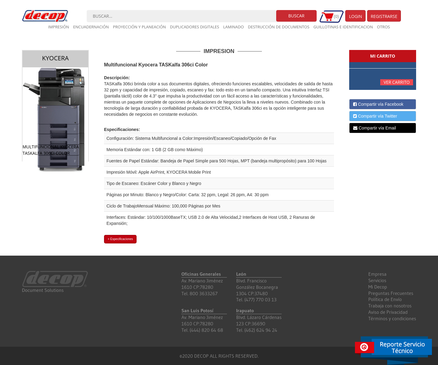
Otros (383, 27)
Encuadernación (91, 27)
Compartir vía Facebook (378, 104)
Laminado (233, 27)
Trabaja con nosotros (390, 306)
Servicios (377, 280)
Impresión (58, 27)
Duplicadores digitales (194, 27)
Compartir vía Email (374, 128)
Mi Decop (377, 287)
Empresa (377, 274)
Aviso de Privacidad (388, 312)
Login (355, 16)
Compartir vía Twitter (375, 116)
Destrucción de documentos (278, 27)
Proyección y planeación (139, 27)
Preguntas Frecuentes (390, 293)
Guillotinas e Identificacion (343, 27)
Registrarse (384, 16)
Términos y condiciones (392, 318)
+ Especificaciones (120, 239)
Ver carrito (397, 82)
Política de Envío (385, 299)
